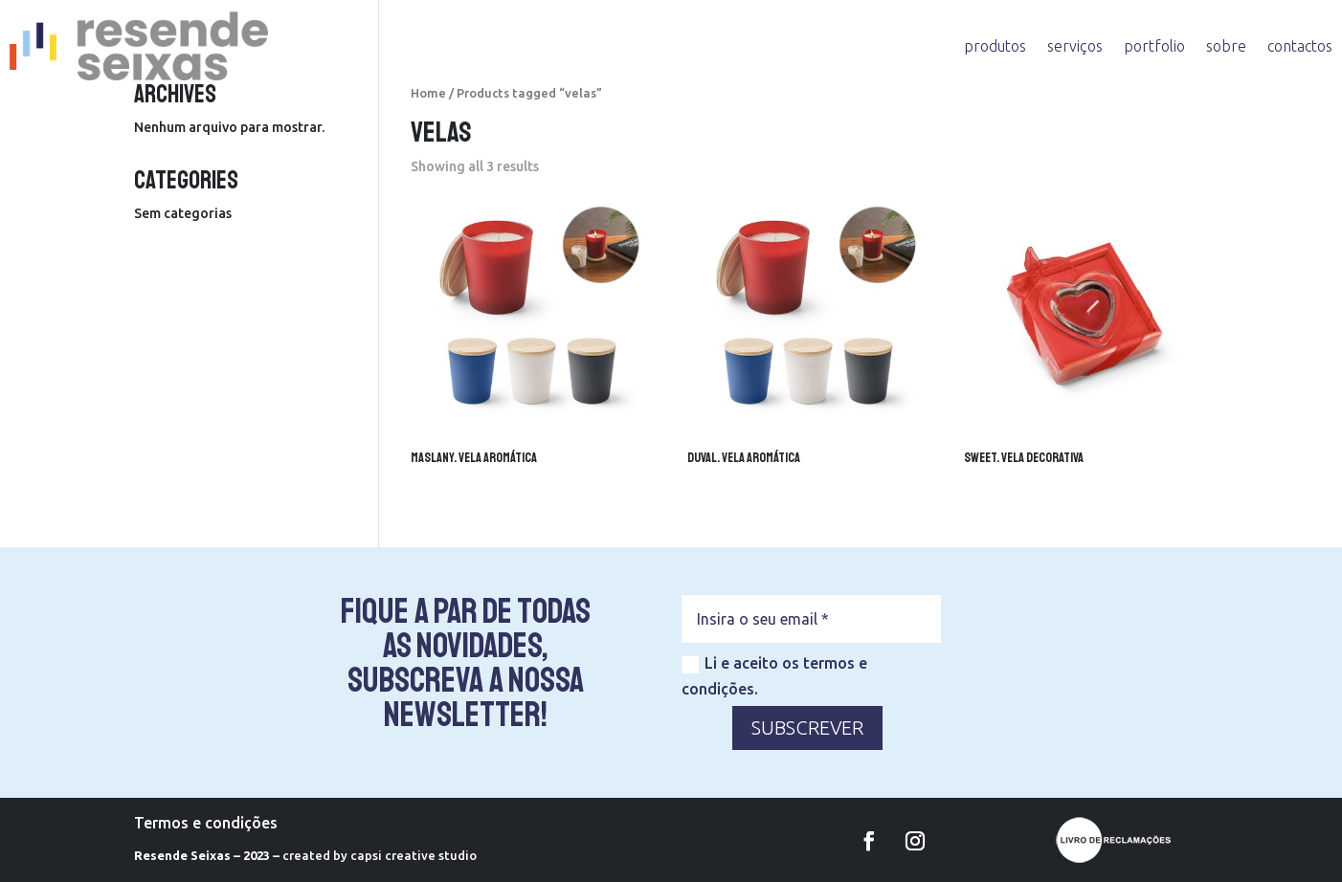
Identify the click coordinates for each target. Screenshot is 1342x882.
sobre (1226, 46)
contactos (1299, 46)
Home (428, 92)
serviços (1075, 46)
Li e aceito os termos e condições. (774, 675)
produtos (995, 46)
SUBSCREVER (807, 728)
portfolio (1154, 46)
